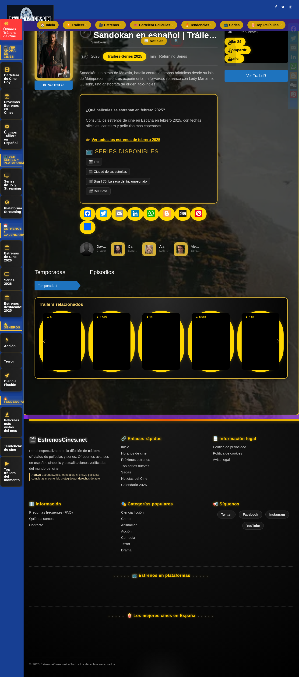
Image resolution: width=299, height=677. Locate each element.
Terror (9, 360)
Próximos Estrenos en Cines (12, 104)
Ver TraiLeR (256, 76)
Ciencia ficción (132, 512)
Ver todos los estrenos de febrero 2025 (125, 140)
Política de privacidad (229, 447)
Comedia (128, 537)
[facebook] (276, 7)
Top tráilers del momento (12, 472)
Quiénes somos (41, 519)
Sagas (126, 472)
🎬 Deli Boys (98, 191)
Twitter (226, 514)
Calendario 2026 (134, 485)
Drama (126, 550)
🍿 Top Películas (266, 25)
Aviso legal (221, 460)
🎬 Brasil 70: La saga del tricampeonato (118, 181)
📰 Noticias (153, 41)
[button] (278, 341)
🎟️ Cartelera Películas (154, 25)
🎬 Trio (94, 162)
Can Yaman (137, 246)
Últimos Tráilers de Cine (9, 29)
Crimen (126, 519)
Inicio (125, 447)
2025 (95, 56)
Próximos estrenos (135, 460)
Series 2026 (9, 279)
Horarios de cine (134, 453)
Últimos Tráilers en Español (11, 134)
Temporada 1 (47, 286)
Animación (129, 525)
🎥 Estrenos (111, 25)
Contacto (36, 525)
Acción (10, 343)
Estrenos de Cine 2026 (11, 253)
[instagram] (290, 7)
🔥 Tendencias (199, 25)
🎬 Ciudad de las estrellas (108, 171)
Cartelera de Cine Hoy (11, 75)
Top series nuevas (135, 466)
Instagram (277, 514)
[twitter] (283, 7)
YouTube (253, 526)
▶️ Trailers (77, 25)
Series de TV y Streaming (12, 181)
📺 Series (231, 25)
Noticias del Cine (134, 478)
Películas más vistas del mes (11, 422)
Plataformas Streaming (13, 207)
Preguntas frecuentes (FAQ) (51, 512)
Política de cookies (227, 453)
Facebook (250, 514)
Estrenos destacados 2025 (13, 304)
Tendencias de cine (13, 447)
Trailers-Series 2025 (124, 56)
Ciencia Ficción (10, 380)
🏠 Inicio (47, 25)
